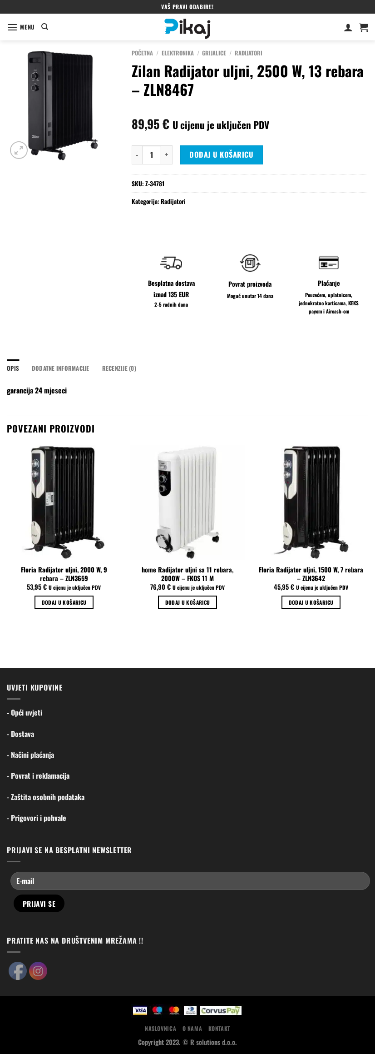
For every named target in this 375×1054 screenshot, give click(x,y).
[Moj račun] (348, 27)
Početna (142, 53)
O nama (192, 1028)
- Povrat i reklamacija (38, 775)
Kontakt (219, 1028)
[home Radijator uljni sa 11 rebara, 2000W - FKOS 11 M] (187, 502)
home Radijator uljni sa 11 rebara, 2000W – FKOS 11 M (187, 574)
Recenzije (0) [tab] (119, 368)
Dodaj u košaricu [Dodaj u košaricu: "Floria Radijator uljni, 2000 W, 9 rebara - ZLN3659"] (64, 602)
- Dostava (20, 733)
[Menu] (21, 27)
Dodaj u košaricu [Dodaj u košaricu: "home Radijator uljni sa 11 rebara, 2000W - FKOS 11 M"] (187, 602)
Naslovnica (160, 1028)
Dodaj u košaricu (221, 154)
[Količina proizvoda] (151, 154)
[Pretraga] (44, 26)
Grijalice (214, 53)
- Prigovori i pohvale (36, 817)
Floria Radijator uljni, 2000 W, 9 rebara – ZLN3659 (64, 574)
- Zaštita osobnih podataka (45, 796)
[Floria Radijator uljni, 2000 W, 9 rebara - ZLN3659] (64, 502)
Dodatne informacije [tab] (60, 368)
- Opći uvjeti (24, 712)
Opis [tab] (13, 368)
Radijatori (248, 53)
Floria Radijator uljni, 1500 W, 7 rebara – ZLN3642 (311, 574)
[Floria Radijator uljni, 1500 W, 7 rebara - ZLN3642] (311, 502)
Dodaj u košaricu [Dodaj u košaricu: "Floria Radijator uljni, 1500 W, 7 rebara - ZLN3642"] (311, 602)
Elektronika (178, 53)
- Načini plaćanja (30, 754)
